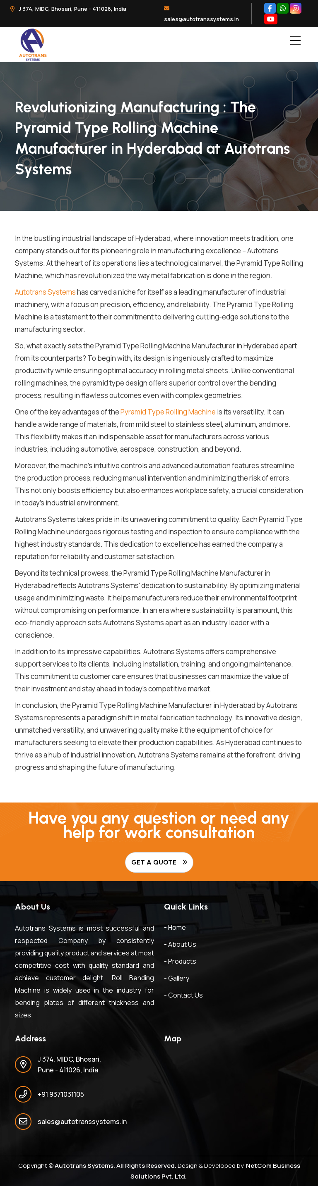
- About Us (180, 944)
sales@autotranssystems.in (201, 14)
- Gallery (176, 978)
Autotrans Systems (45, 292)
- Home (175, 927)
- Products (180, 961)
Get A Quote (159, 862)
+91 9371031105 (61, 1094)
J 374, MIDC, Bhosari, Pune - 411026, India (68, 8)
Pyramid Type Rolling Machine (168, 412)
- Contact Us (183, 995)
